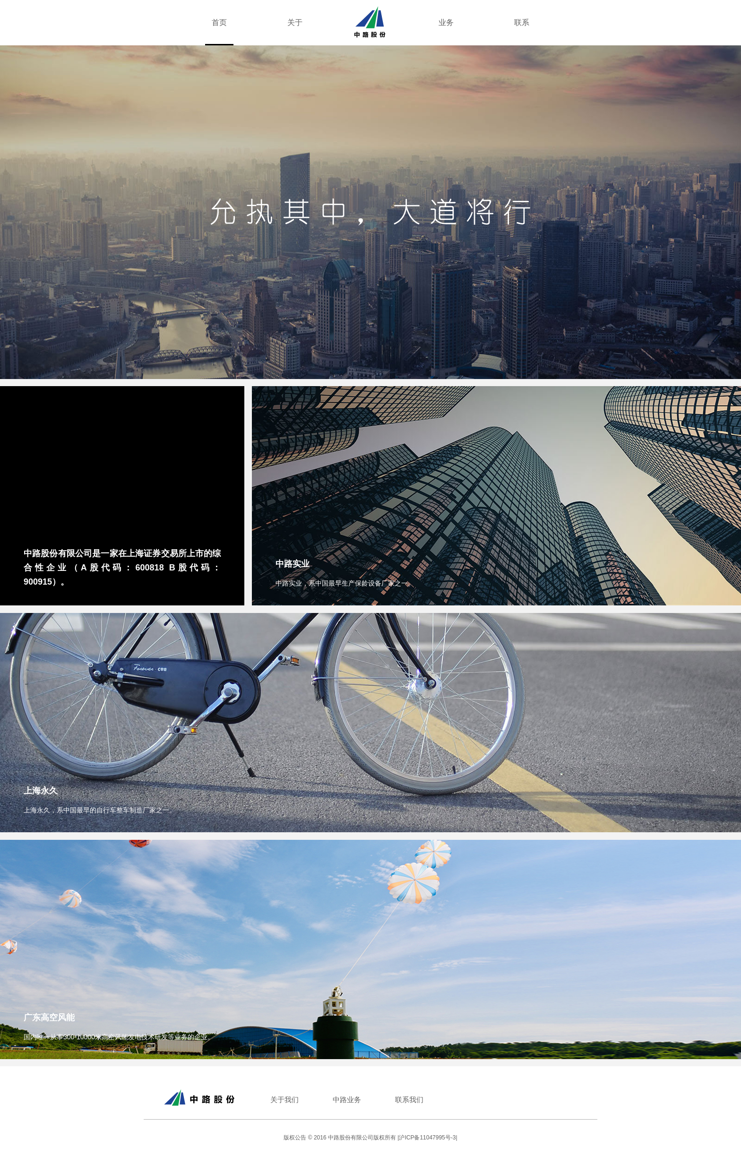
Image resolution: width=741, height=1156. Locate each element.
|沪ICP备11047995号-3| (427, 1137)
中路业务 (347, 1100)
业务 (446, 22)
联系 (521, 22)
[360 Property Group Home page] (370, 21)
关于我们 (284, 1100)
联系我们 (409, 1100)
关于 (294, 22)
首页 (219, 22)
